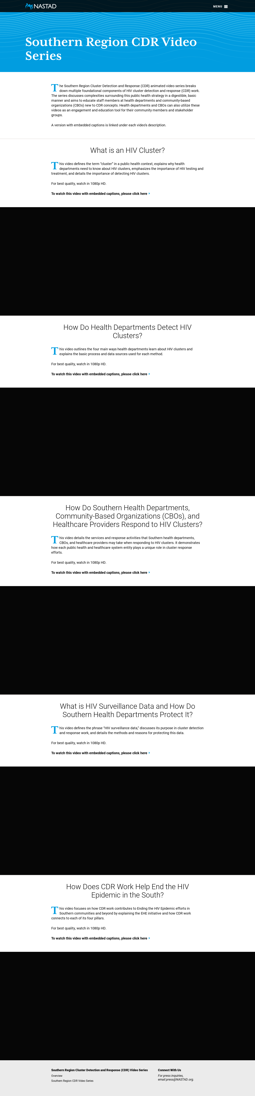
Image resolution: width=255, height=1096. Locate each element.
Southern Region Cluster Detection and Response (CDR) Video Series (99, 1070)
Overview (56, 1075)
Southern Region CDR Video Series (72, 1080)
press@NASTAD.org (179, 1079)
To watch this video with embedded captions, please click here (99, 193)
